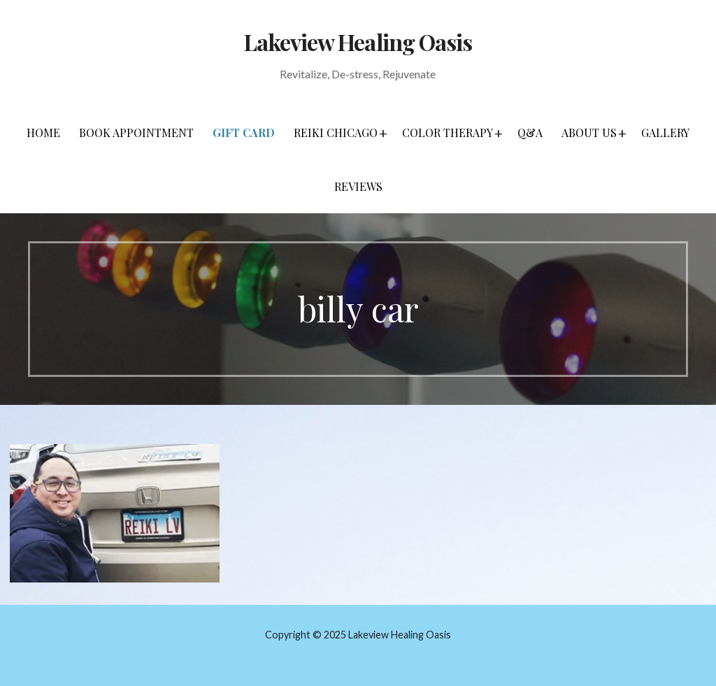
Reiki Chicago (336, 132)
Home (43, 132)
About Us (589, 132)
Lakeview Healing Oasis (358, 42)
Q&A (530, 132)
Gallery (665, 132)
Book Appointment (136, 132)
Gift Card (244, 132)
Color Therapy (447, 132)
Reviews (358, 186)
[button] (383, 133)
